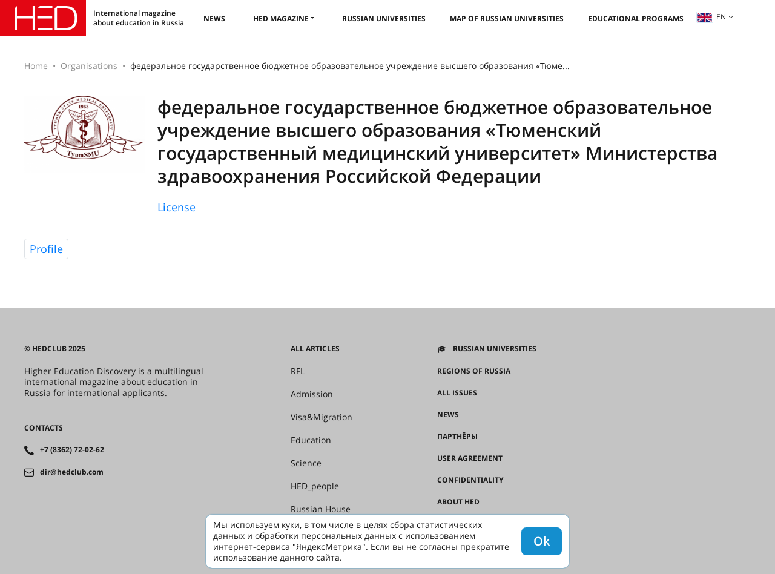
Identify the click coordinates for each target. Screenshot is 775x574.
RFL (298, 371)
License (176, 207)
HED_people (315, 486)
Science (306, 463)
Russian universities (384, 18)
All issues (457, 393)
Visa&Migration (321, 417)
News (214, 18)
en (711, 17)
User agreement (470, 458)
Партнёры (457, 436)
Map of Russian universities (507, 18)
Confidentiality (470, 480)
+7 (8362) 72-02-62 (72, 450)
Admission (312, 394)
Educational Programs (636, 18)
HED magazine (281, 18)
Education (311, 440)
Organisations (89, 65)
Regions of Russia (473, 371)
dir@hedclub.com (72, 472)
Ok (541, 541)
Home (36, 65)
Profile (46, 249)
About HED (458, 502)
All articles (315, 349)
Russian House (321, 509)
